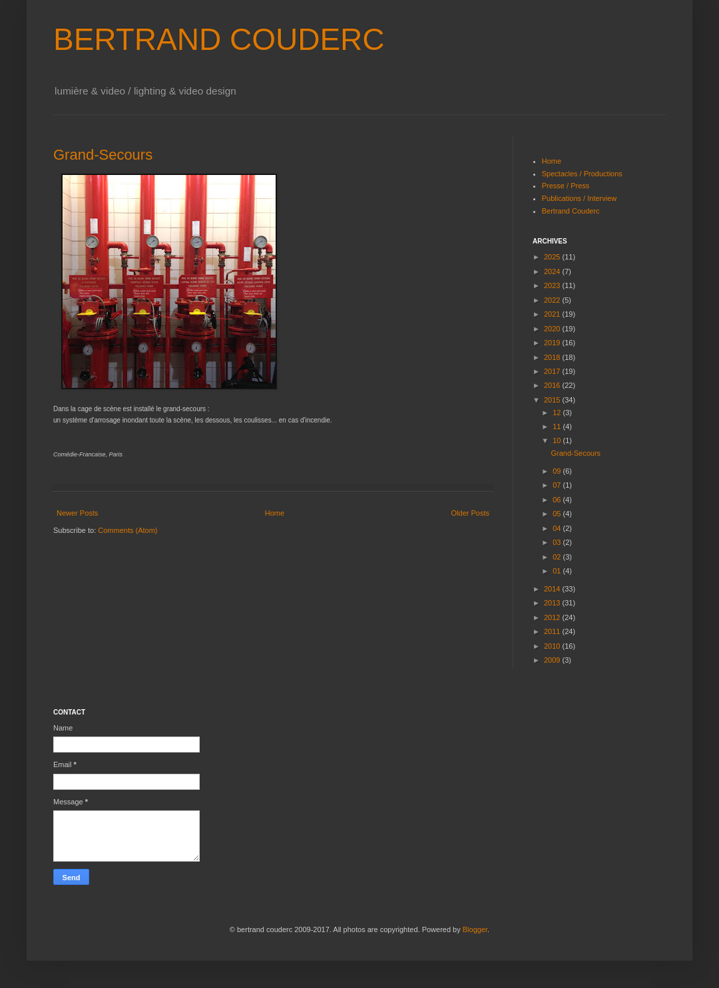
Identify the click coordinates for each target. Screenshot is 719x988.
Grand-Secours (102, 154)
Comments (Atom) (127, 530)
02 (558, 557)
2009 (553, 660)
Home (274, 513)
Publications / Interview (579, 198)
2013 (553, 603)
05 (558, 514)
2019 (553, 343)
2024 (553, 271)
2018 (553, 357)
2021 (553, 314)
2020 (553, 329)
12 (558, 412)
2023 (553, 285)
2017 (553, 371)
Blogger (475, 929)
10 (558, 440)
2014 (553, 589)
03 (558, 542)
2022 (553, 300)
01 (558, 571)
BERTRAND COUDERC (219, 39)
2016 (553, 385)
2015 (553, 400)
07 (558, 485)
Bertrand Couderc (571, 211)
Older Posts (470, 513)
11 (558, 426)
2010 (553, 646)
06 (558, 500)
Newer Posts (77, 513)
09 (558, 471)
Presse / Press (566, 186)
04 (558, 528)
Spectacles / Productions (582, 174)
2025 (553, 257)
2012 (553, 617)
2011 (553, 631)
